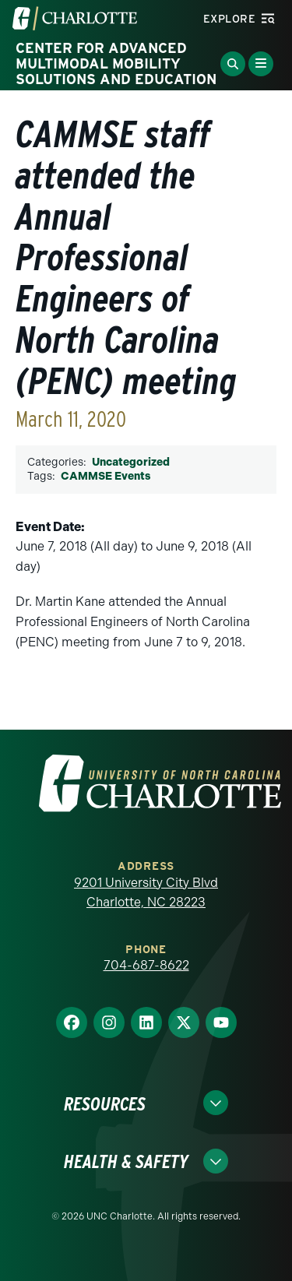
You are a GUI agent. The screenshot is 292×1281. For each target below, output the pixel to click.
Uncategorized (131, 462)
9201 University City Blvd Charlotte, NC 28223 (146, 892)
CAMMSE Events (105, 476)
